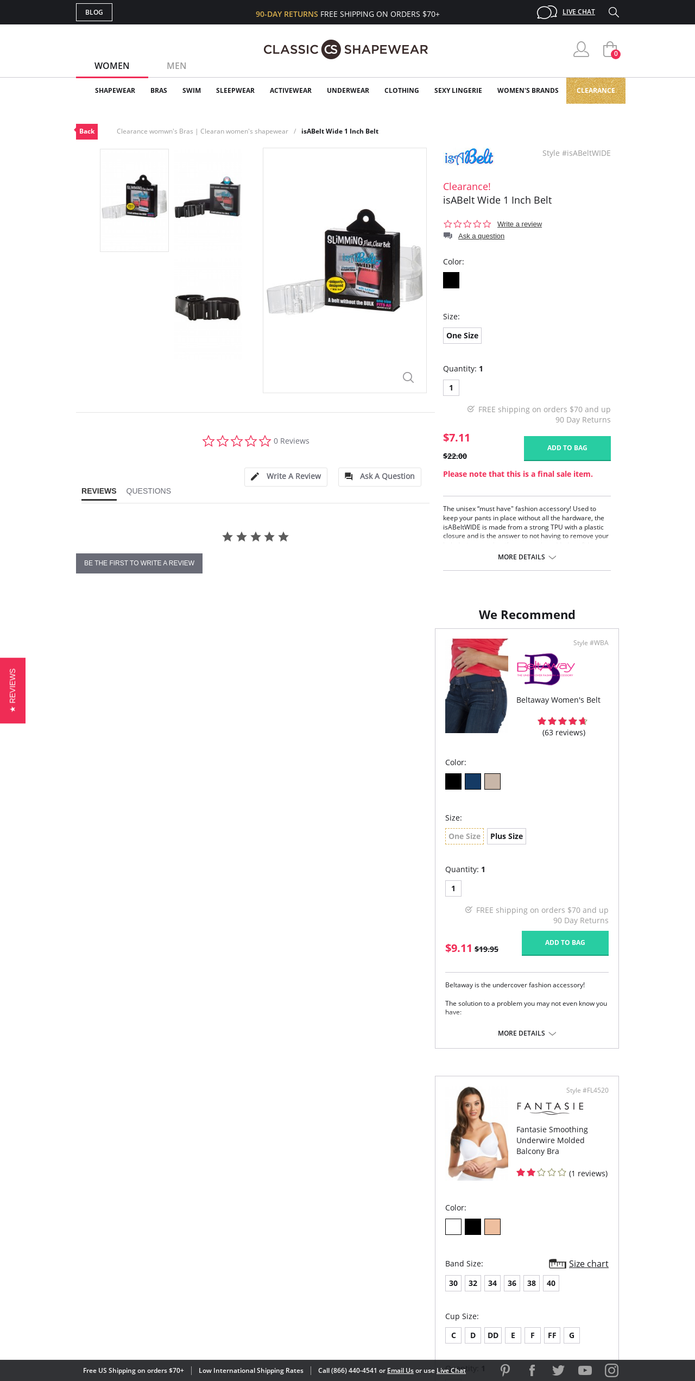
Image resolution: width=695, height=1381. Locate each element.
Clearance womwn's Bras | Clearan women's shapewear (202, 131)
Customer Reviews (439, 1202)
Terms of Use (161, 1331)
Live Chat (579, 11)
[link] (517, 1309)
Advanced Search (295, 1184)
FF (466, 898)
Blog (94, 12)
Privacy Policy (430, 1255)
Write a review (519, 224)
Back (86, 131)
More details (521, 557)
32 (387, 846)
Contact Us (283, 1272)
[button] (13, 690)
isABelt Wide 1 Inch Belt (339, 131)
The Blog (420, 1237)
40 (465, 846)
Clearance (596, 90)
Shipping (277, 1237)
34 (406, 846)
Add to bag (567, 447)
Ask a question (481, 236)
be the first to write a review (139, 563)
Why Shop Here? (433, 1184)
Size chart (585, 827)
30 (367, 846)
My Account (284, 1202)
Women (112, 66)
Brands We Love (434, 1219)
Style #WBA (314, 653)
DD (407, 898)
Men (177, 66)
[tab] (285, 477)
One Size (462, 335)
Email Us (400, 1370)
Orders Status (289, 1219)
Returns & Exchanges (304, 1255)
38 (445, 846)
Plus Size (147, 845)
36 (426, 846)
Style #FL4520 (584, 653)
